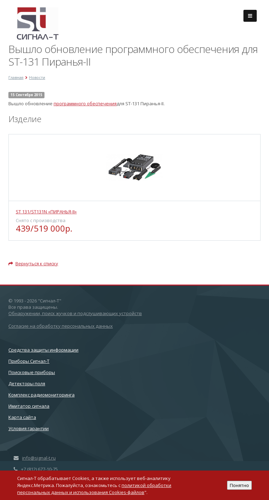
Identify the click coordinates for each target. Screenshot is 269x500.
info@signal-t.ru (39, 458)
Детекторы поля (26, 383)
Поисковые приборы (31, 372)
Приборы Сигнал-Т (28, 361)
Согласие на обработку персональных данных (60, 326)
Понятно (239, 485)
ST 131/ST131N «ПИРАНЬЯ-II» (46, 211)
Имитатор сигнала (28, 406)
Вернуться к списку (33, 263)
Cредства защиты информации (43, 350)
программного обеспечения (85, 103)
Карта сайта (22, 417)
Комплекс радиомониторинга (41, 395)
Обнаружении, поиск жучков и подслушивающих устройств (75, 313)
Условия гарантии (28, 428)
